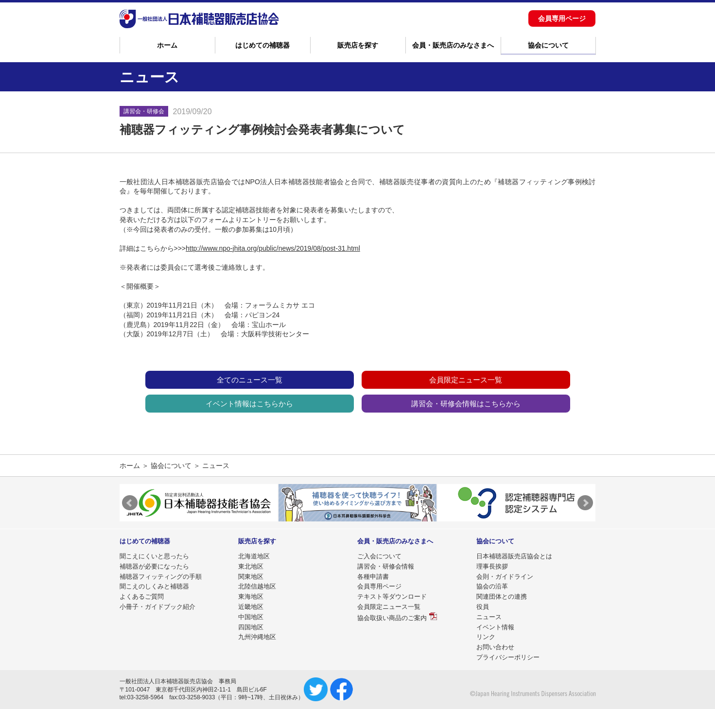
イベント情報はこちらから (249, 403)
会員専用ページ (562, 18)
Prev (130, 503)
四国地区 (250, 627)
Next (585, 503)
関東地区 (250, 576)
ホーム (167, 45)
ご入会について (379, 556)
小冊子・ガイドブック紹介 (157, 607)
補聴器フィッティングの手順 (161, 576)
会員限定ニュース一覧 (465, 379)
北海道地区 (254, 556)
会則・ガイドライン (504, 576)
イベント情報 (495, 627)
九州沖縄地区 (257, 637)
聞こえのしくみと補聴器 (154, 586)
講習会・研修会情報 (385, 566)
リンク (485, 637)
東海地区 (250, 596)
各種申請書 (373, 576)
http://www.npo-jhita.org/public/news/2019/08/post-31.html (273, 248)
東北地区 (250, 566)
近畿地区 (250, 607)
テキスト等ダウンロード (392, 596)
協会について (548, 45)
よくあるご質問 (142, 596)
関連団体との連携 (501, 596)
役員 (482, 607)
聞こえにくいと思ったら (154, 556)
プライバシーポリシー (508, 657)
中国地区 (250, 617)
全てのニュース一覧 (249, 379)
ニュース (489, 617)
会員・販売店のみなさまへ (453, 45)
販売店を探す (357, 45)
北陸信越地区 (257, 586)
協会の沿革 (492, 586)
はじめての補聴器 (262, 45)
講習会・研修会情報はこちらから (466, 403)
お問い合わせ (495, 647)
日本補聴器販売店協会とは (514, 556)
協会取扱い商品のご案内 (392, 618)
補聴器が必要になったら (154, 566)
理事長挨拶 (492, 566)
